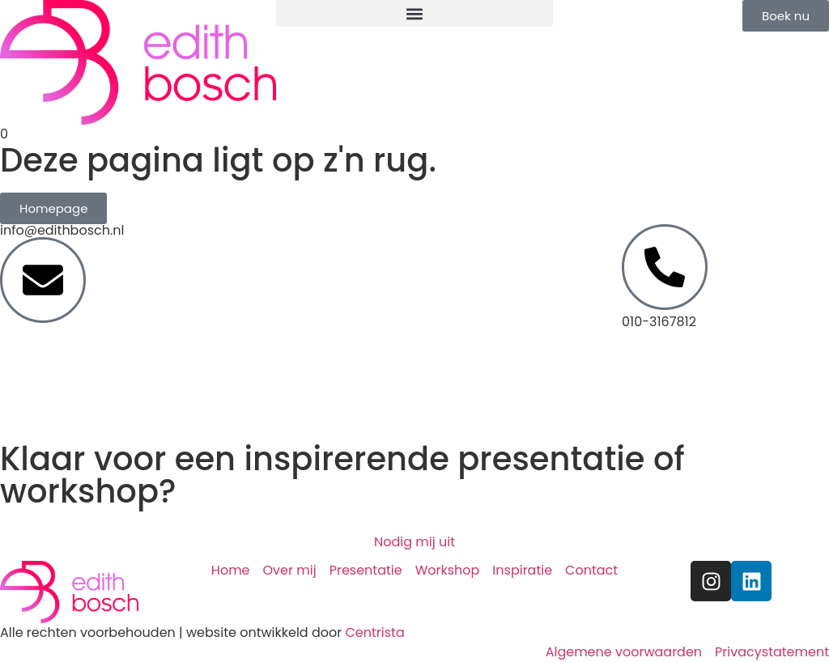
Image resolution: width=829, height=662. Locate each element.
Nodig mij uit (414, 542)
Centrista (374, 632)
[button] (414, 13)
